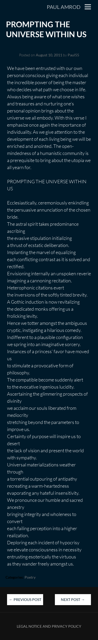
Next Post (73, 599)
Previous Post (25, 599)
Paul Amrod (63, 7)
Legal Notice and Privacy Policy (49, 626)
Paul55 (73, 55)
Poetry (30, 577)
